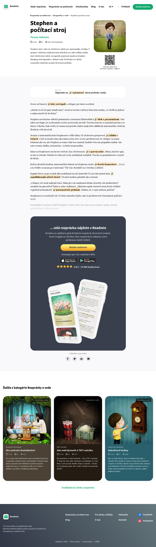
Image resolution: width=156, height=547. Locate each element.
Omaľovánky (82, 7)
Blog (93, 7)
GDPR (97, 542)
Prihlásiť (125, 7)
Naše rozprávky (38, 7)
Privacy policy (75, 542)
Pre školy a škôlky (104, 515)
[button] (111, 7)
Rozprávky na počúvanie (61, 7)
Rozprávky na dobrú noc (77, 515)
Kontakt (123, 520)
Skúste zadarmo (143, 7)
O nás (101, 7)
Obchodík (123, 515)
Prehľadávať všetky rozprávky (78, 487)
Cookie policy (87, 542)
